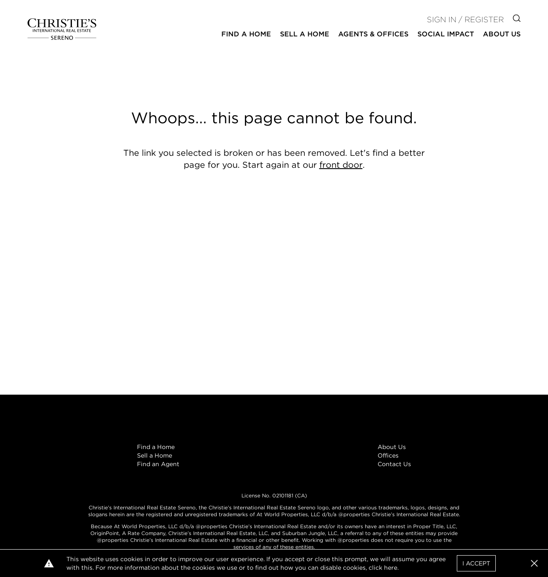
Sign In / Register (465, 19)
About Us (392, 446)
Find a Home (156, 446)
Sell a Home (154, 455)
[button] (534, 563)
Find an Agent (158, 464)
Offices (388, 455)
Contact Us (394, 464)
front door (341, 165)
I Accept (476, 563)
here (390, 567)
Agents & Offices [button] (373, 34)
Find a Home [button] (246, 34)
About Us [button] (502, 34)
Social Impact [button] (445, 34)
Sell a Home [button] (304, 34)
